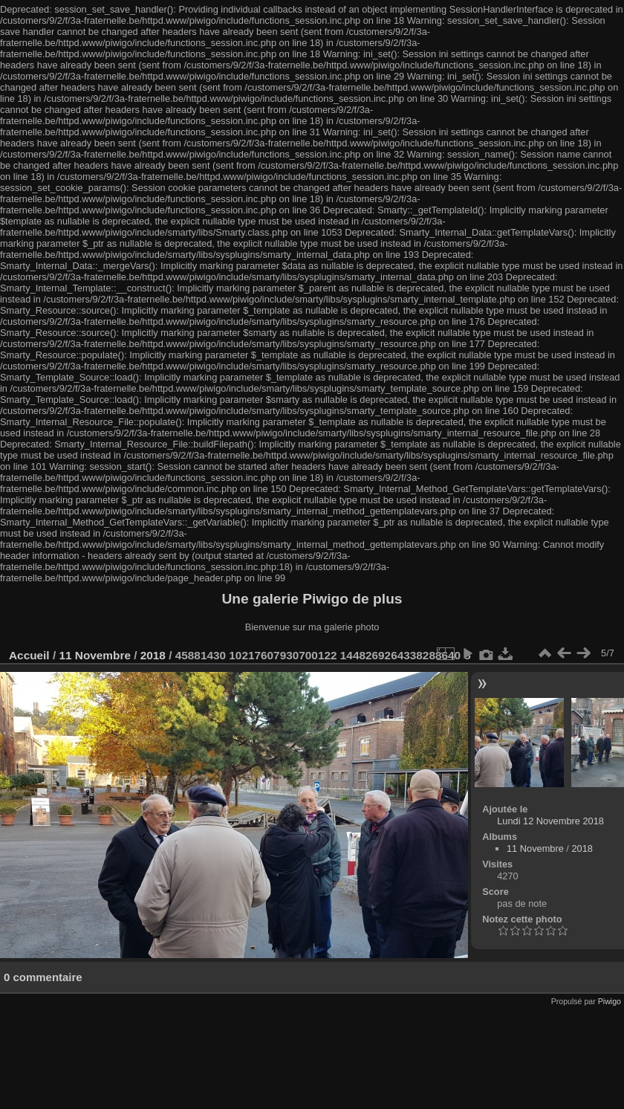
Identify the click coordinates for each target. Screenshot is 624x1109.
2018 (153, 655)
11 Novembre (94, 655)
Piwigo (609, 1001)
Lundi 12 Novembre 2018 (550, 821)
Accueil (29, 655)
